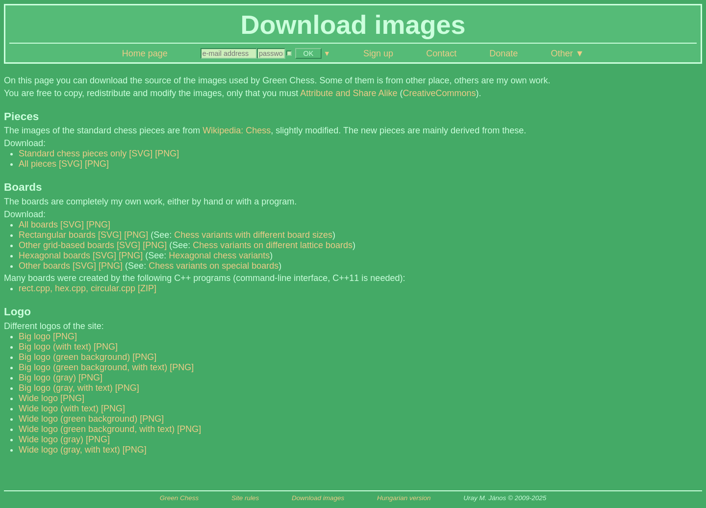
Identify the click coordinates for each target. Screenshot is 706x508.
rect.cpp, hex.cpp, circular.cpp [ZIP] (87, 288)
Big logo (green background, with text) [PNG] (106, 367)
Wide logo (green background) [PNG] (91, 419)
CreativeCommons (439, 93)
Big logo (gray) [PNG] (60, 377)
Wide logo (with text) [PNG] (72, 408)
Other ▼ (567, 53)
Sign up (378, 53)
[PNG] (167, 153)
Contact (441, 53)
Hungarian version (404, 498)
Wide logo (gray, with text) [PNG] (83, 450)
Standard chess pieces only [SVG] (85, 153)
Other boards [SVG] (57, 266)
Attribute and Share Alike (348, 93)
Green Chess (179, 498)
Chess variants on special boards (213, 266)
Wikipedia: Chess (236, 130)
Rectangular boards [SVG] (70, 235)
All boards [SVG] (51, 224)
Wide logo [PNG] (51, 398)
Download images (318, 498)
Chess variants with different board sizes (253, 235)
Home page (145, 53)
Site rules (245, 498)
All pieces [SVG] (50, 164)
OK (308, 53)
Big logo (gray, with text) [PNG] (79, 388)
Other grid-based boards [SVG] (79, 245)
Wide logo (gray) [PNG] (64, 439)
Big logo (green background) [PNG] (87, 357)
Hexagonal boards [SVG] (67, 255)
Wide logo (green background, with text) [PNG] (110, 429)
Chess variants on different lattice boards (273, 245)
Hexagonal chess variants (219, 255)
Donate (503, 53)
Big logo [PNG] (48, 336)
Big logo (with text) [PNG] (68, 347)
